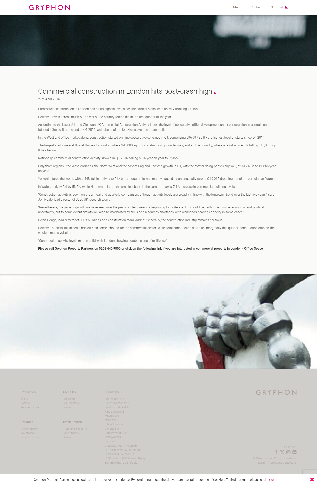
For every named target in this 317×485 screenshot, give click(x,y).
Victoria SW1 (105, 429)
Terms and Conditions (290, 463)
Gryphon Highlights (67, 429)
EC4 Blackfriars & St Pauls (113, 463)
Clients (59, 437)
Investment (20, 433)
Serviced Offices (23, 437)
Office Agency (21, 429)
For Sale (18, 403)
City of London (106, 424)
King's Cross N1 (106, 412)
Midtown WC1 (106, 437)
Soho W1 (102, 441)
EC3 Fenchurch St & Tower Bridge (118, 458)
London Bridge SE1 (109, 407)
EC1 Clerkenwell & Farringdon (115, 450)
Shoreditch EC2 (106, 399)
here (270, 479)
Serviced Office (22, 407)
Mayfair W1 (104, 416)
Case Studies (63, 433)
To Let (16, 399)
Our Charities (63, 403)
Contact (256, 7)
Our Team (61, 399)
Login (269, 463)
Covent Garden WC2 (110, 403)
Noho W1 (103, 420)
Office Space (251, 248)
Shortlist (277, 7)
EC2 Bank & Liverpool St (112, 454)
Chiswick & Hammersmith (113, 446)
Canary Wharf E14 (108, 433)
